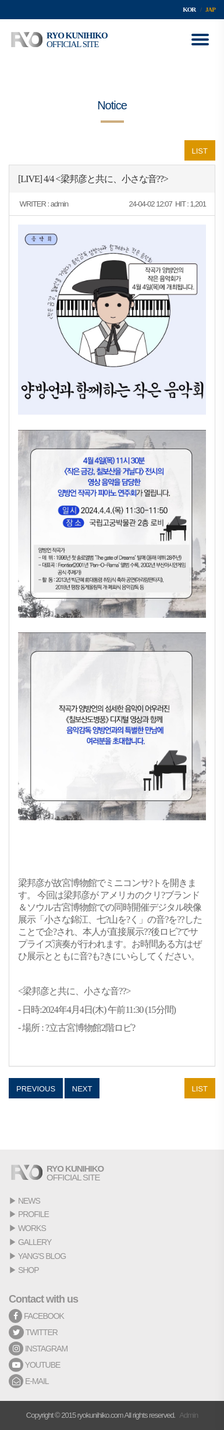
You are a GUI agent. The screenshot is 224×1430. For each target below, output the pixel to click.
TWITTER (33, 1332)
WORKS (32, 1228)
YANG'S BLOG (42, 1256)
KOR (189, 9)
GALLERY (34, 1242)
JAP (210, 9)
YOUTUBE (34, 1364)
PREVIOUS (35, 1088)
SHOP (28, 1270)
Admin (188, 1415)
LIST (200, 151)
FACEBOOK (36, 1316)
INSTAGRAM (38, 1348)
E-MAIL (29, 1381)
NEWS (29, 1200)
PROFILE (33, 1214)
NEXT (82, 1088)
